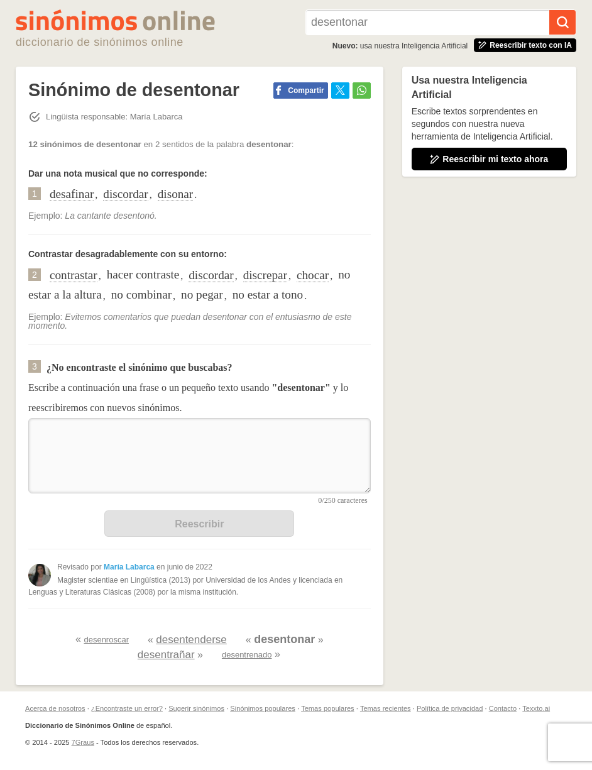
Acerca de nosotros (55, 708)
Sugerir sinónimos (196, 708)
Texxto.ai (536, 708)
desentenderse (191, 639)
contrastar (73, 275)
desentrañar (166, 654)
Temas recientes (385, 708)
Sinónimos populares (262, 708)
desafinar (72, 194)
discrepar (265, 275)
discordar (125, 194)
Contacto (503, 708)
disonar (176, 194)
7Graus (83, 742)
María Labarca (129, 567)
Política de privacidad (450, 708)
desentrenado (247, 655)
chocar (313, 275)
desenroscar (106, 639)
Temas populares (327, 708)
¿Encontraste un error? (127, 708)
